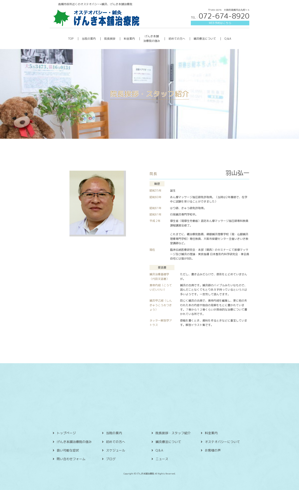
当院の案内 (89, 38)
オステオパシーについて (222, 442)
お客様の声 (213, 450)
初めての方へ (176, 38)
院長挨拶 (109, 38)
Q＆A (227, 38)
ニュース (161, 459)
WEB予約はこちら (220, 23)
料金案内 (129, 38)
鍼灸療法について (205, 38)
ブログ (111, 459)
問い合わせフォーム (71, 459)
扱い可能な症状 (68, 450)
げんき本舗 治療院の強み (151, 38)
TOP (70, 38)
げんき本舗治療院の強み (74, 442)
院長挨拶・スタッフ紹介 (173, 433)
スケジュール (115, 450)
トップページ (66, 433)
